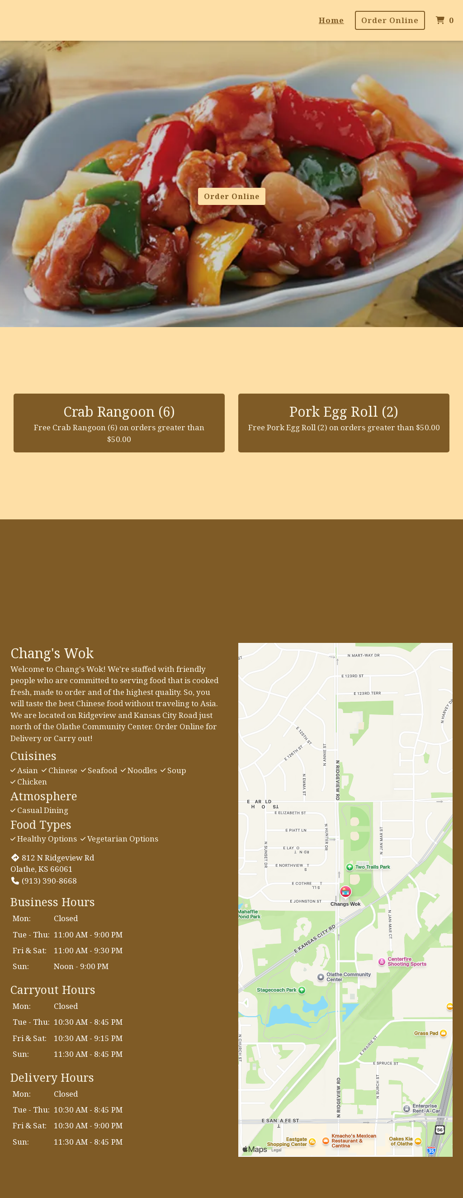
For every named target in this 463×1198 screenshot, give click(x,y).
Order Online (390, 20)
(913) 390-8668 (43, 880)
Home (331, 20)
